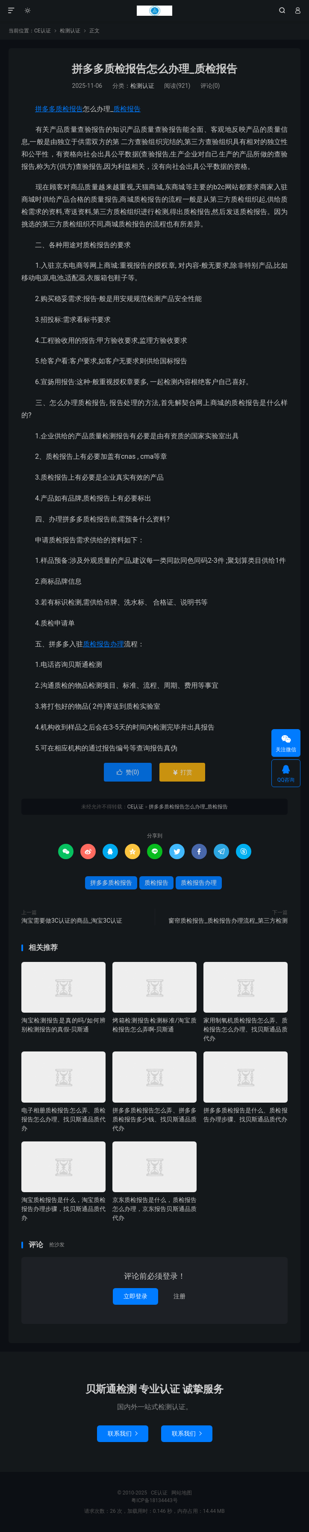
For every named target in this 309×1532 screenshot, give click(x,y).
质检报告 (127, 109)
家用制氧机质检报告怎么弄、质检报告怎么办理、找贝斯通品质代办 (245, 1029)
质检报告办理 (103, 644)
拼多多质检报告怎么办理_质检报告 (154, 69)
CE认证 (154, 11)
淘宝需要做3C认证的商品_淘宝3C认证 (71, 920)
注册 (179, 1296)
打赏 (182, 772)
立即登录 (135, 1296)
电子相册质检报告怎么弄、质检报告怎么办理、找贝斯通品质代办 (63, 1119)
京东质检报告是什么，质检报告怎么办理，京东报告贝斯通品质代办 (154, 1208)
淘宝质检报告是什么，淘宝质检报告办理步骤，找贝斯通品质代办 (63, 1208)
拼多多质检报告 (59, 109)
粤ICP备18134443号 (154, 1500)
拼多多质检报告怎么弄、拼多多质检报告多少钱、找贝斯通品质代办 (154, 1119)
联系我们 (123, 1433)
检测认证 (70, 31)
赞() (128, 772)
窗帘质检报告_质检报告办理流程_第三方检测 (228, 920)
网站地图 (181, 1493)
